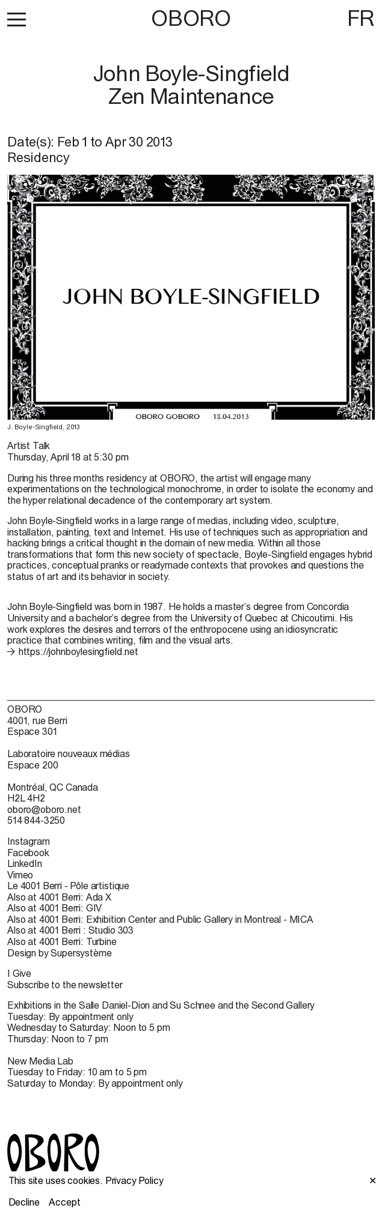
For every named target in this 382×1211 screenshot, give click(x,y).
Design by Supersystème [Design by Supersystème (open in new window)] (59, 952)
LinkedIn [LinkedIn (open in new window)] (24, 863)
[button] (16, 19)
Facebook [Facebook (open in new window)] (28, 852)
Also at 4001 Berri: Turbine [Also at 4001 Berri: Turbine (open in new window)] (62, 941)
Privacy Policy (134, 1180)
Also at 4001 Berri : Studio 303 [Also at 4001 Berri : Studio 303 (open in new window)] (70, 930)
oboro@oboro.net (44, 809)
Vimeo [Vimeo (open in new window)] (20, 874)
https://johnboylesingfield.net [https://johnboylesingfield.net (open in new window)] (78, 651)
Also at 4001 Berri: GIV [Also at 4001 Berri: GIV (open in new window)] (54, 907)
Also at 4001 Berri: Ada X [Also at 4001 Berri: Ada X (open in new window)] (59, 897)
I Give (19, 973)
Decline (24, 1202)
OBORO (190, 18)
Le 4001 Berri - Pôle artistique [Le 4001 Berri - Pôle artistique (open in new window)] (68, 885)
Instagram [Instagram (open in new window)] (28, 841)
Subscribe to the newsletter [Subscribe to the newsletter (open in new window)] (65, 984)
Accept (64, 1202)
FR (361, 18)
